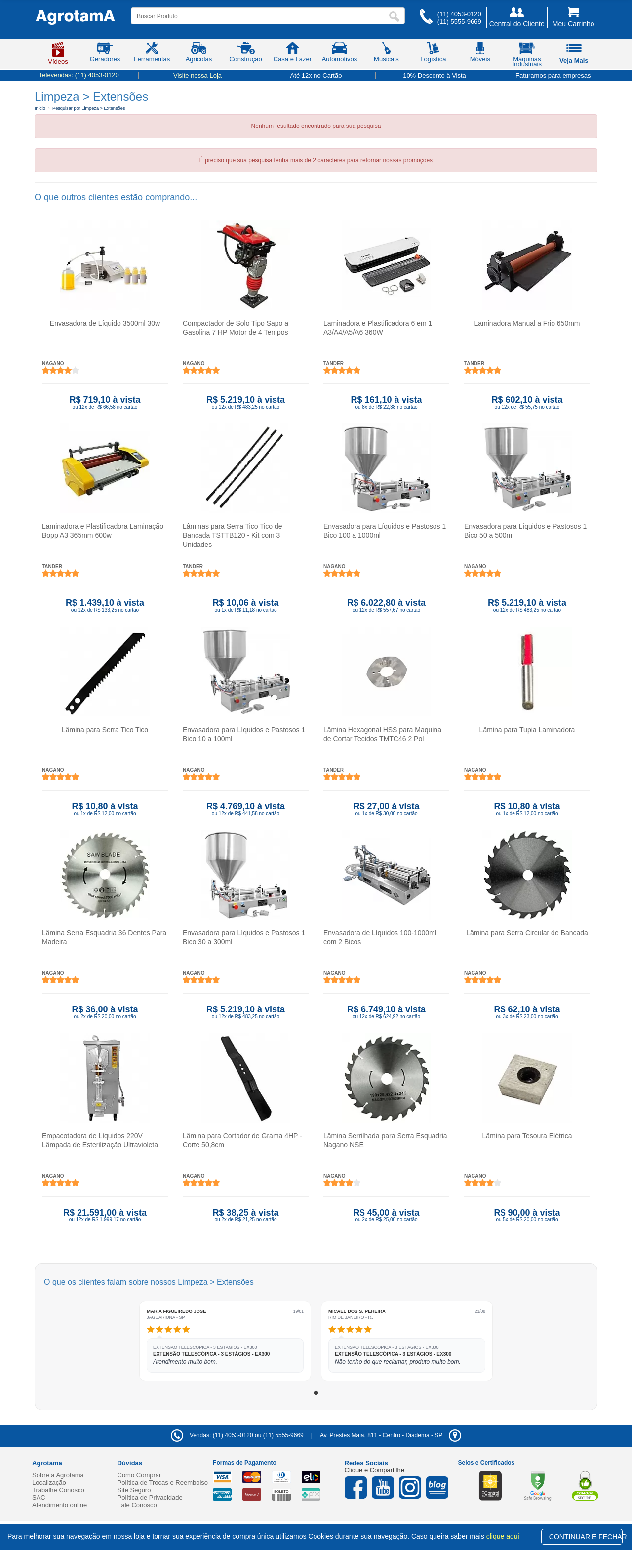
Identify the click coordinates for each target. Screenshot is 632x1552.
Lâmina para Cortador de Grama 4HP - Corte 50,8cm (242, 1140)
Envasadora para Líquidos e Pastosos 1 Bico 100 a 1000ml (384, 530)
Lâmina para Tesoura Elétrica (527, 1136)
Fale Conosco (137, 1505)
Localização (49, 1482)
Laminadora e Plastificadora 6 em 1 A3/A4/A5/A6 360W (377, 327)
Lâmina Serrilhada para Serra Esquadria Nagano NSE (385, 1140)
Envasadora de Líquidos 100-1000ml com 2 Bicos (379, 937)
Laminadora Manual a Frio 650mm (527, 323)
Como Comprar (139, 1475)
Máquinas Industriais (527, 56)
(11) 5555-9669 (459, 21)
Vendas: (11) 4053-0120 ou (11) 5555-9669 (237, 1435)
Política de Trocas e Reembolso (163, 1482)
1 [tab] (316, 1393)
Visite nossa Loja (197, 75)
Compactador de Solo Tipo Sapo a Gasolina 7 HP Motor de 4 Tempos (235, 327)
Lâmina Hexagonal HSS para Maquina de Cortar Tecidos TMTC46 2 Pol (382, 734)
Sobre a (58, 1475)
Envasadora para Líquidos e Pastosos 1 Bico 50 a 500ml (525, 530)
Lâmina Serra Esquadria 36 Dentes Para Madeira (104, 937)
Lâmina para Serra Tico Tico (105, 730)
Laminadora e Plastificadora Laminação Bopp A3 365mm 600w (102, 530)
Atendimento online (59, 1505)
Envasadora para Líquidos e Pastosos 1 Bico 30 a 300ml (244, 937)
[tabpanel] (225, 1341)
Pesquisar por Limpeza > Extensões (88, 108)
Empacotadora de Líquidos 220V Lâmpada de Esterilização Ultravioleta (100, 1140)
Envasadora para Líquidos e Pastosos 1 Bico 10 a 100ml (244, 734)
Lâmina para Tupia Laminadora (527, 730)
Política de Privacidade (150, 1497)
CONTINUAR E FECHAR (586, 1537)
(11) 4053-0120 (459, 14)
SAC (38, 1497)
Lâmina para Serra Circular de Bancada (527, 933)
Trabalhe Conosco (58, 1490)
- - (390, 1435)
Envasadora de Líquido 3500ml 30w (105, 323)
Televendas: (79, 75)
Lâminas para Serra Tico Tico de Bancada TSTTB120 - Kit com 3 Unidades (232, 535)
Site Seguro (134, 1490)
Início (40, 108)
